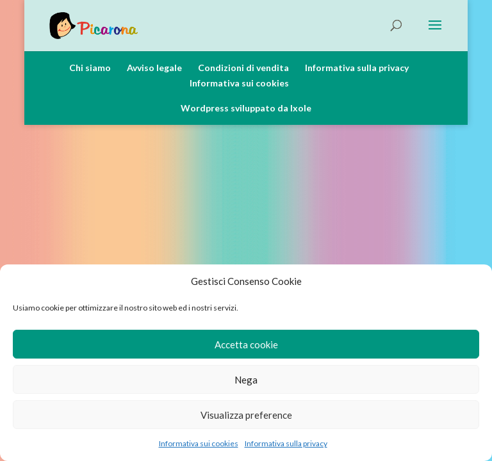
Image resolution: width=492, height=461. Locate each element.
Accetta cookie (246, 344)
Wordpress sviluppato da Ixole (246, 107)
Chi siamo (90, 67)
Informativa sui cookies (198, 443)
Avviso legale (154, 67)
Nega (246, 379)
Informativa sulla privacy (286, 443)
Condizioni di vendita (243, 67)
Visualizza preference (246, 415)
